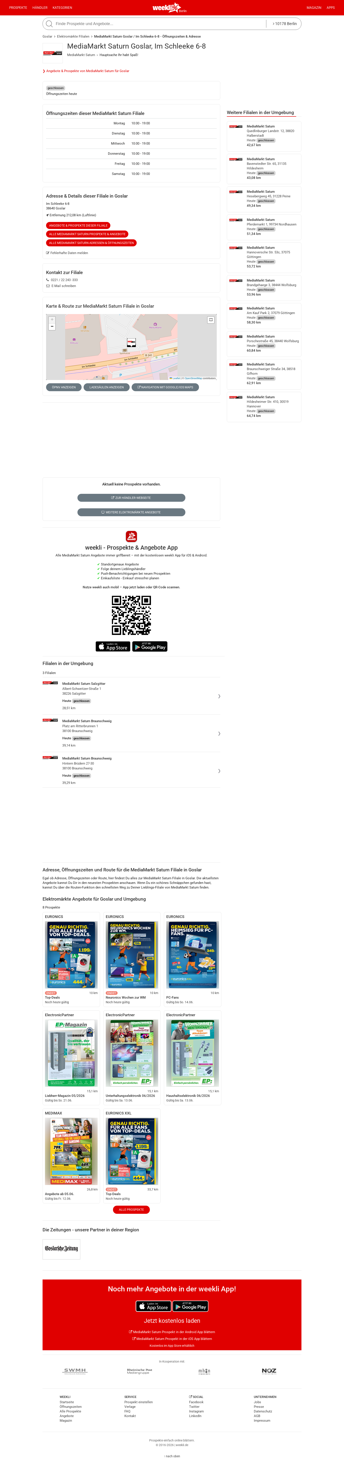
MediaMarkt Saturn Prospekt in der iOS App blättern (172, 1339)
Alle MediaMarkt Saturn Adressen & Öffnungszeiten (91, 243)
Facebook (196, 1402)
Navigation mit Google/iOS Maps (165, 387)
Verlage (130, 1407)
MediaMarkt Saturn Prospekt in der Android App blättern (172, 1332)
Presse (259, 1407)
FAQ (127, 1411)
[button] (211, 320)
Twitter (194, 1407)
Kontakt (130, 1416)
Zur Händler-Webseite (130, 498)
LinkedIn (195, 1416)
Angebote (67, 1416)
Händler (39, 8)
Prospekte (18, 8)
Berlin (183, 11)
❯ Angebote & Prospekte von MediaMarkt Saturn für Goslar (86, 71)
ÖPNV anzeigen (64, 387)
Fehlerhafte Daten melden (67, 253)
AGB (257, 1416)
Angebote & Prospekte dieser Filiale (78, 225)
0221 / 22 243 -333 (62, 280)
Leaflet (175, 378)
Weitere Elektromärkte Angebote (130, 512)
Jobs (257, 1402)
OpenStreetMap (193, 378)
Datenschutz (263, 1411)
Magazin (314, 8)
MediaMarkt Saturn (81, 55)
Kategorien (62, 8)
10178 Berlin (285, 23)
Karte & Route (100, 306)
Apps (331, 8)
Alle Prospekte (131, 1209)
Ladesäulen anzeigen (107, 387)
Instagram (196, 1411)
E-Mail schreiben (61, 286)
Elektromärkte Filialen (73, 36)
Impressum (262, 1421)
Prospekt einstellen (138, 1402)
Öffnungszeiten (71, 1407)
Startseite (67, 1402)
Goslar (47, 36)
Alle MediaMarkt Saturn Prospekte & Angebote (87, 234)
